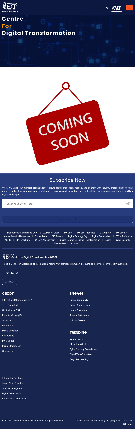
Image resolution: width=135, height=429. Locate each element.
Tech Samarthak (10, 305)
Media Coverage (10, 330)
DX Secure (121, 232)
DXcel (108, 240)
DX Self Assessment (45, 240)
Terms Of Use (82, 420)
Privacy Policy (98, 420)
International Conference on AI (17, 300)
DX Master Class (51, 232)
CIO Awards (57, 236)
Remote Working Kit (12, 315)
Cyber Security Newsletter (17, 236)
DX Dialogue (8, 340)
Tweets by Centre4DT (67, 219)
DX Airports (105, 232)
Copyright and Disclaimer (119, 420)
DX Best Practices (86, 232)
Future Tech (41, 236)
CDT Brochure (23, 240)
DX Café (68, 232)
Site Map (127, 424)
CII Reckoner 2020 (11, 310)
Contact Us (8, 351)
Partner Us (7, 325)
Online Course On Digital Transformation (80, 240)
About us (6, 320)
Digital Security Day (101, 236)
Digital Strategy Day (77, 236)
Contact (75, 243)
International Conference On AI (22, 232)
